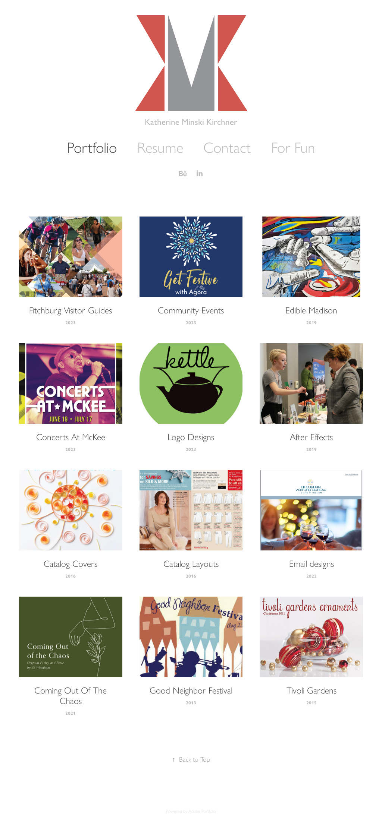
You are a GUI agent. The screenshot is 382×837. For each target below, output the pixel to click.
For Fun (293, 148)
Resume (160, 148)
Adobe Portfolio (202, 811)
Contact (227, 148)
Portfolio (92, 148)
